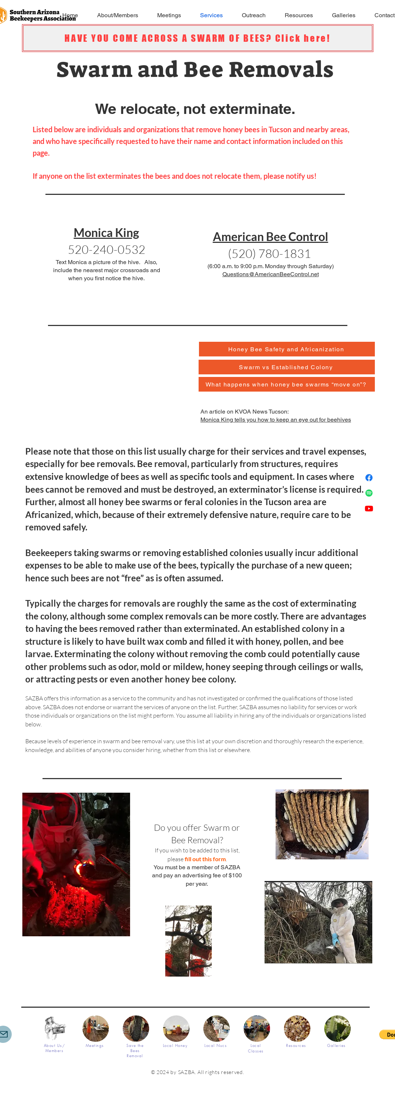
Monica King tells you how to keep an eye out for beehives (275, 419)
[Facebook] (369, 477)
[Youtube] (369, 508)
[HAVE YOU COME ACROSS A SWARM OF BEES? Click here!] (197, 38)
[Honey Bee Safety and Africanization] (287, 349)
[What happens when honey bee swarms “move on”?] (287, 384)
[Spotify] (369, 493)
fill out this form (205, 858)
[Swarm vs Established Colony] (287, 367)
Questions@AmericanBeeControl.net (270, 274)
